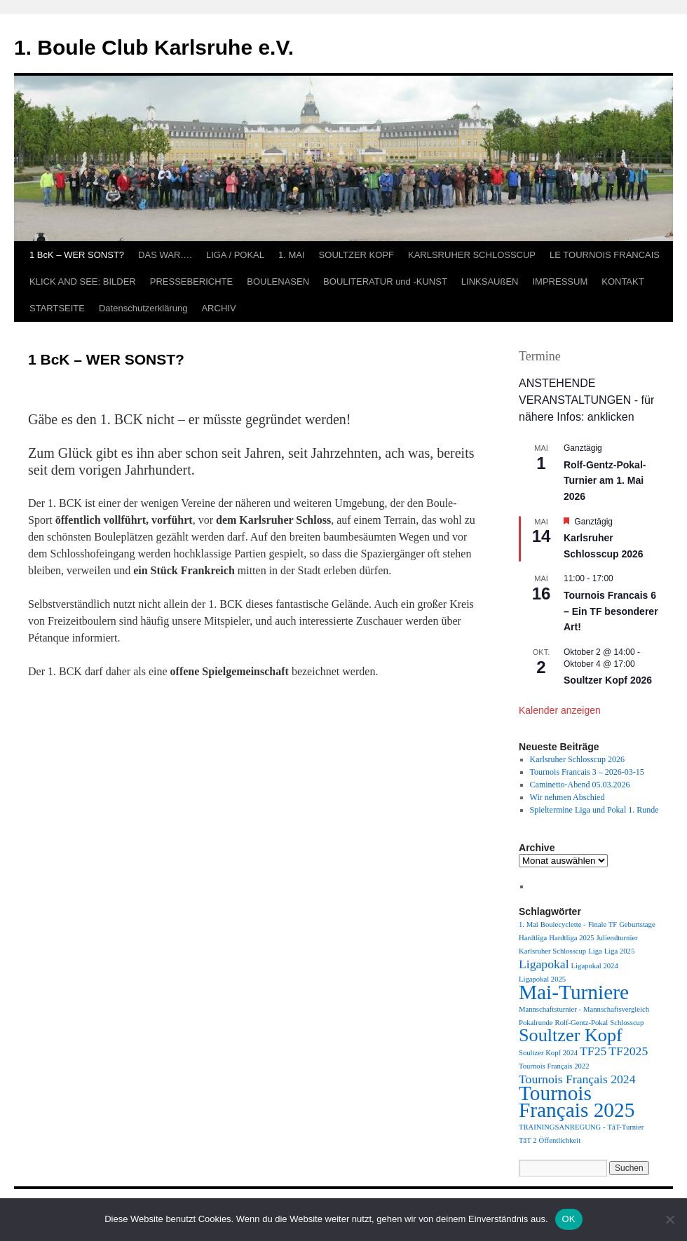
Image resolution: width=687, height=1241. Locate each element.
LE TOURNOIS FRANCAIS (605, 255)
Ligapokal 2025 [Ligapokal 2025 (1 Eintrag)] (542, 979)
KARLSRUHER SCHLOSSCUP (472, 255)
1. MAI (291, 255)
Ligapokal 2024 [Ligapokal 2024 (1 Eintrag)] (594, 966)
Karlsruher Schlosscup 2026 (577, 759)
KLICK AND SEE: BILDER (82, 281)
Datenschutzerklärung (143, 308)
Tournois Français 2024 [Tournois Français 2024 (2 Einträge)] (577, 1079)
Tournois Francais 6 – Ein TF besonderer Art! (611, 611)
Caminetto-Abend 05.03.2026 (580, 784)
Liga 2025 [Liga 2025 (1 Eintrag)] (619, 951)
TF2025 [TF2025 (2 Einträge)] (628, 1051)
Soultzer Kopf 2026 (608, 680)
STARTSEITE (57, 308)
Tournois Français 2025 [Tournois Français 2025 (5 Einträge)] (576, 1101)
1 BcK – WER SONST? (76, 255)
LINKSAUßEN (490, 281)
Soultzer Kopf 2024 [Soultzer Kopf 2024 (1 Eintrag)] (548, 1053)
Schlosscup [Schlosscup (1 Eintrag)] (627, 1022)
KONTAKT (622, 281)
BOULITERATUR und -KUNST (385, 281)
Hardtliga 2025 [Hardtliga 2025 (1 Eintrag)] (571, 938)
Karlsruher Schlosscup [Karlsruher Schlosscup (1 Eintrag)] (552, 951)
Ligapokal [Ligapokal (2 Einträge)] (544, 964)
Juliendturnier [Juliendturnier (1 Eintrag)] (616, 938)
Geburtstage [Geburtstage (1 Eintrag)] (637, 924)
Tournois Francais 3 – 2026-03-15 (587, 772)
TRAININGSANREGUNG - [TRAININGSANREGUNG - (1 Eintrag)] (562, 1127)
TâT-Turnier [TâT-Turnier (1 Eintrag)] (625, 1127)
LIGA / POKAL (235, 255)
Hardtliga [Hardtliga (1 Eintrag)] (533, 938)
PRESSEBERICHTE (191, 281)
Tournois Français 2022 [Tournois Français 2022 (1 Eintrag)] (554, 1066)
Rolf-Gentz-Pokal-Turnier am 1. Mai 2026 (605, 480)
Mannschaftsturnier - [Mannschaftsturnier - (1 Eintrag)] (550, 1009)
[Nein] (669, 1219)
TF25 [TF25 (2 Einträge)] (593, 1051)
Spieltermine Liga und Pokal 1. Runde (594, 810)
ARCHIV (218, 308)
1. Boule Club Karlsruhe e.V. (154, 47)
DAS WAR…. (165, 255)
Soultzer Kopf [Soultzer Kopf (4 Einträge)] (571, 1035)
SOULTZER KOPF (356, 255)
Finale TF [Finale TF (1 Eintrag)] (603, 924)
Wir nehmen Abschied (567, 797)
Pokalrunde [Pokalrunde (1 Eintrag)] (536, 1022)
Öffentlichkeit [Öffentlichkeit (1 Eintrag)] (560, 1140)
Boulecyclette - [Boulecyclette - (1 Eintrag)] (563, 924)
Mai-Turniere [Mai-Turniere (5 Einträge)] (574, 992)
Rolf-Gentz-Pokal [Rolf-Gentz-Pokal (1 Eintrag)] (581, 1022)
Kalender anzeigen (560, 710)
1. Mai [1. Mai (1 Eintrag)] (528, 924)
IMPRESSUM (559, 281)
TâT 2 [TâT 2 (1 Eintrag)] (528, 1140)
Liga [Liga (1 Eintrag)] (595, 951)
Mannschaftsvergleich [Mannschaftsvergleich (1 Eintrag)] (616, 1009)
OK (569, 1219)
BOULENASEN (278, 281)
